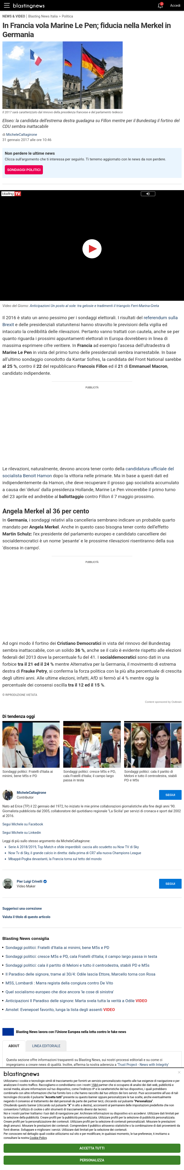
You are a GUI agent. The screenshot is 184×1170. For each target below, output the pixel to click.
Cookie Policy (38, 1138)
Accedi (175, 5)
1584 (94, 1085)
